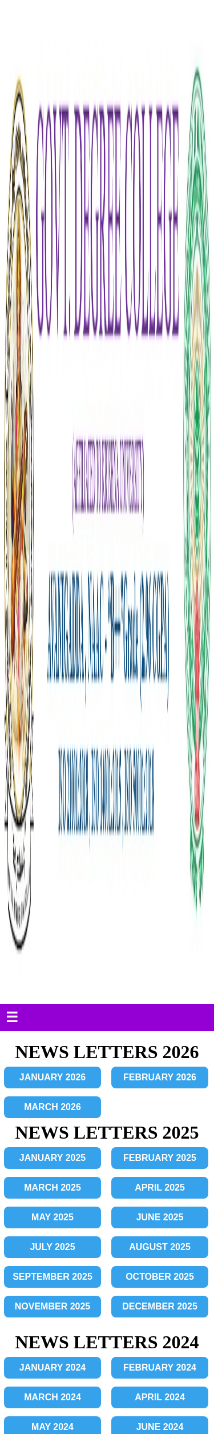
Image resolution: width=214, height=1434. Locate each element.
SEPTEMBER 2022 (52, 1179)
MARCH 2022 (52, 1090)
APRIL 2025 (160, 471)
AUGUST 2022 (160, 1150)
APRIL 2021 (160, 1300)
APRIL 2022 (160, 1090)
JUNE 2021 (160, 1330)
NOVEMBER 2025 (53, 590)
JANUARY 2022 (52, 1061)
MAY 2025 (52, 501)
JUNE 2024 (160, 711)
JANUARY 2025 (52, 442)
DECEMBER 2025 (159, 590)
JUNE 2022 (160, 1120)
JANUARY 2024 (52, 651)
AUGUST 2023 (160, 940)
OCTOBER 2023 (160, 970)
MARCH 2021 (52, 1300)
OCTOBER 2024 (160, 770)
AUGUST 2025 (160, 531)
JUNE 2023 (160, 910)
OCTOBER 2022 (160, 1179)
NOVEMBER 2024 (53, 800)
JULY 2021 (52, 1359)
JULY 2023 (52, 940)
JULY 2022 (52, 1150)
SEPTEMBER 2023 (52, 970)
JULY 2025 (52, 531)
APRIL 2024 (160, 681)
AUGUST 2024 (160, 741)
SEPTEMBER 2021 (52, 1389)
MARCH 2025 (52, 471)
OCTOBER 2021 (160, 1389)
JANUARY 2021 (52, 1270)
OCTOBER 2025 (160, 561)
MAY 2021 (52, 1330)
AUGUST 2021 (160, 1359)
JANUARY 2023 (52, 851)
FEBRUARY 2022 (159, 1061)
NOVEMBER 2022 (53, 1209)
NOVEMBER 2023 (53, 999)
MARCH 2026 (52, 391)
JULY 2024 (52, 741)
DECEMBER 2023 (159, 999)
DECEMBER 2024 (159, 800)
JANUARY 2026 (52, 361)
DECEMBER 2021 (159, 1419)
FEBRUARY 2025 (159, 442)
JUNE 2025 (160, 501)
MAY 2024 (52, 711)
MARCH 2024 (52, 681)
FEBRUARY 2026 (159, 361)
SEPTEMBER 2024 (52, 770)
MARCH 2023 (52, 881)
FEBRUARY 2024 (159, 651)
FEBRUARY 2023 (159, 851)
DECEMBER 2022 (159, 1209)
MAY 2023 (52, 910)
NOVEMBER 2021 (53, 1419)
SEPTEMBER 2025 (52, 561)
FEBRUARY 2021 (159, 1270)
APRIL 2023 (160, 881)
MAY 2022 (52, 1120)
